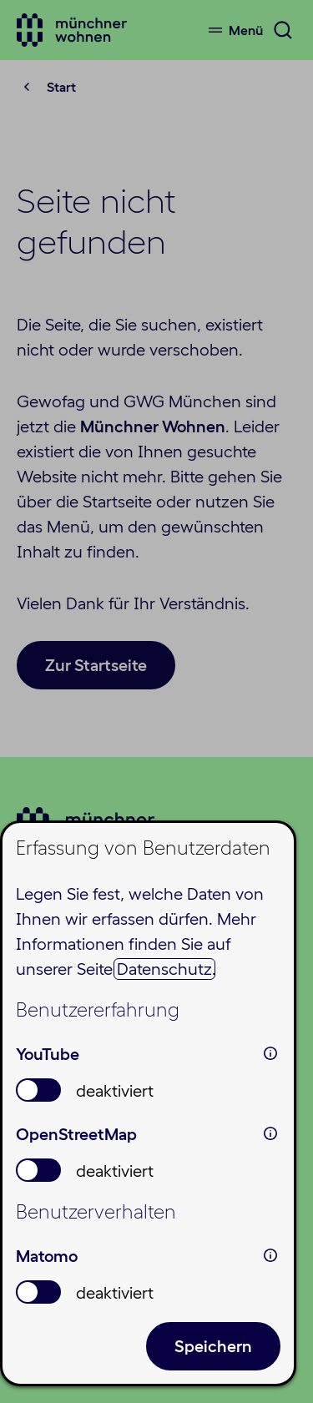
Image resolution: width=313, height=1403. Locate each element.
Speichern (213, 1346)
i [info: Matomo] (270, 1255)
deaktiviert (115, 1091)
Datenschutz (164, 969)
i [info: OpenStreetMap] (270, 1133)
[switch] (38, 1090)
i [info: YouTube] (270, 1053)
